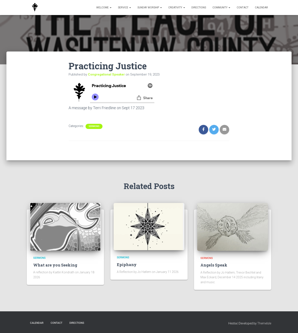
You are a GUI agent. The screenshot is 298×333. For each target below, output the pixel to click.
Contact (242, 7)
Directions (198, 7)
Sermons (94, 126)
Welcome (103, 7)
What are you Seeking (55, 265)
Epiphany (127, 264)
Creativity (176, 7)
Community (221, 7)
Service (124, 7)
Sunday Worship (149, 7)
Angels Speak (213, 265)
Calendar (261, 7)
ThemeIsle (264, 323)
